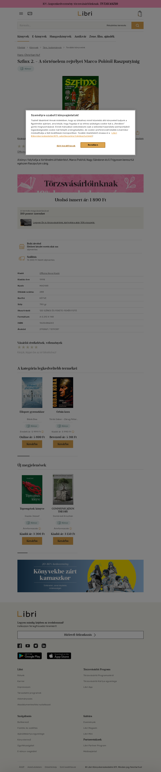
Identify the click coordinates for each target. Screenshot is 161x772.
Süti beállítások (66, 145)
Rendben (93, 145)
